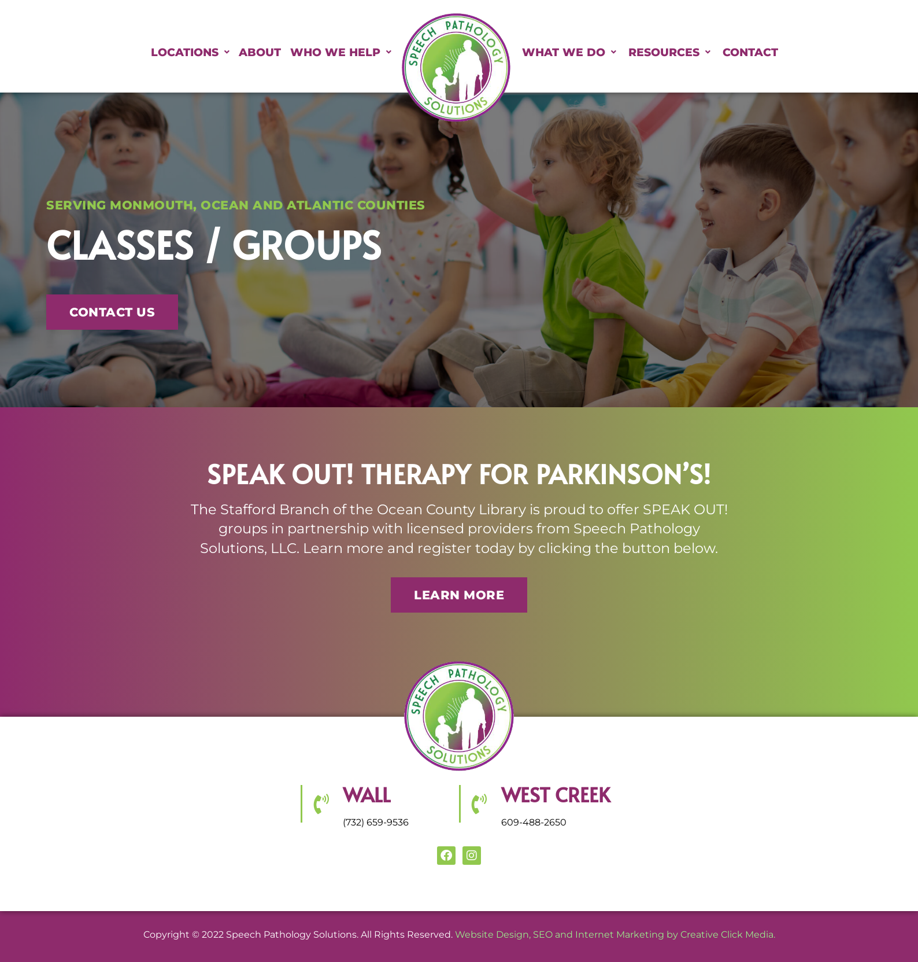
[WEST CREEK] (478, 804)
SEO (543, 934)
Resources (703, 52)
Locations (155, 52)
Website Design (492, 934)
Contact (807, 52)
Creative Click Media (726, 934)
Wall (366, 794)
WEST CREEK (555, 794)
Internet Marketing (619, 934)
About (239, 52)
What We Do (581, 52)
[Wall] (320, 804)
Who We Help (333, 52)
